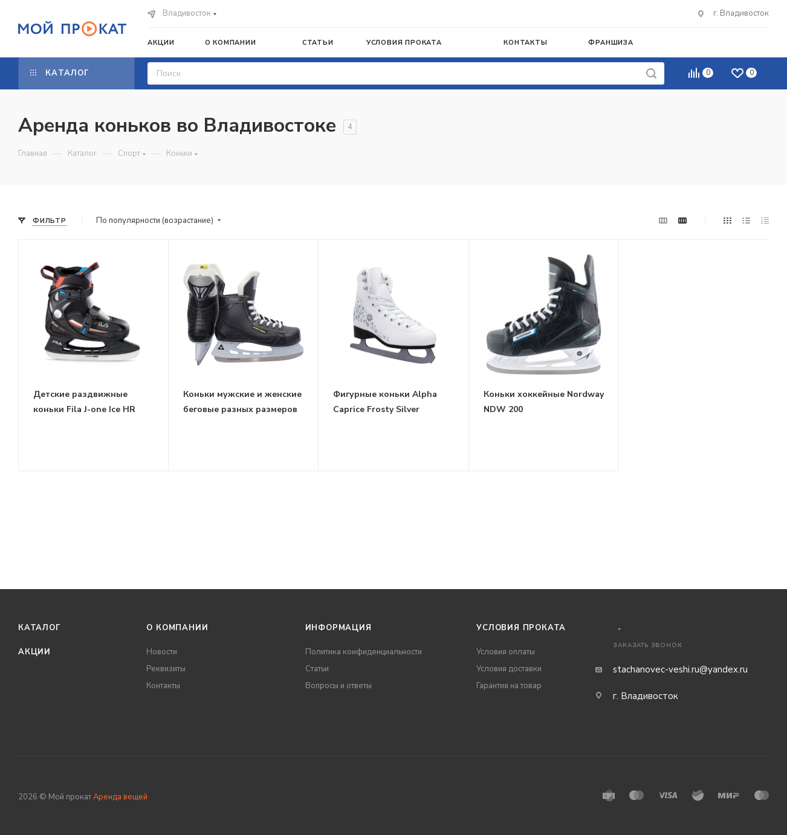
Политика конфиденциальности (363, 651)
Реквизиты (166, 668)
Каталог (39, 627)
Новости (161, 651)
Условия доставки (509, 668)
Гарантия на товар (509, 685)
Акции (34, 651)
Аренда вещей (120, 796)
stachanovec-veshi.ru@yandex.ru (680, 669)
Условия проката (521, 627)
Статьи (317, 668)
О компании (177, 627)
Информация (338, 627)
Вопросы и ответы (338, 685)
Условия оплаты (505, 651)
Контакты (163, 685)
